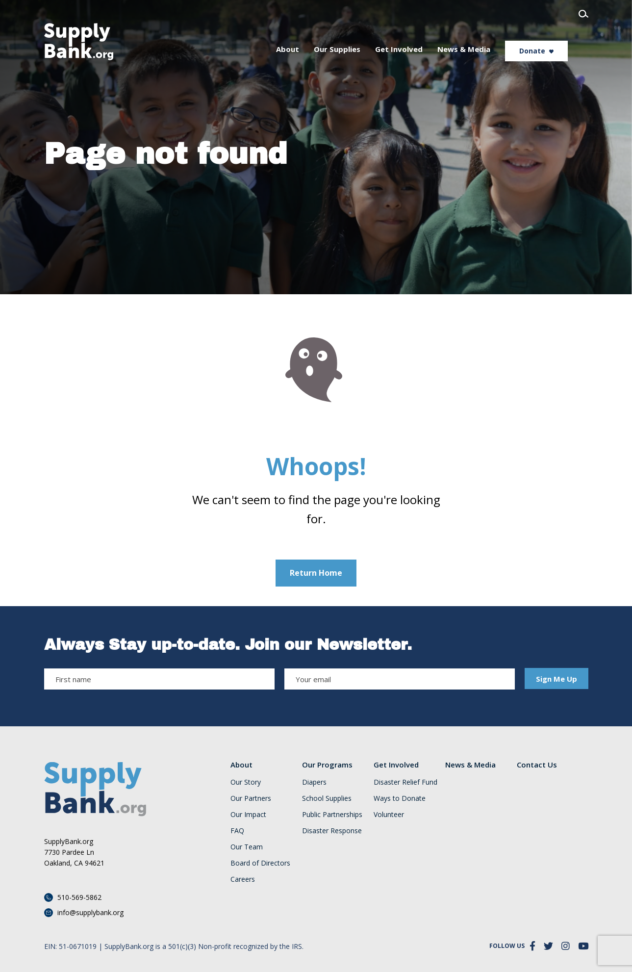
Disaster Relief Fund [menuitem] (405, 782)
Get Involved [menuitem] (419, 35)
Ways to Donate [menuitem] (400, 798)
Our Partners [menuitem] (250, 798)
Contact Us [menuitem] (537, 764)
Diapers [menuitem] (314, 782)
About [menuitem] (308, 35)
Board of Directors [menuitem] (260, 863)
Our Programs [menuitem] (327, 764)
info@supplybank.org (90, 912)
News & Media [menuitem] (484, 35)
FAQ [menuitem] (237, 830)
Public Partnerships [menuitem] (332, 814)
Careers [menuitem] (242, 879)
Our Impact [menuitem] (248, 814)
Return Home (316, 572)
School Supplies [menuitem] (327, 798)
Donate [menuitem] (553, 37)
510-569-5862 (79, 897)
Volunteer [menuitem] (389, 814)
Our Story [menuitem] (245, 782)
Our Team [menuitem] (246, 847)
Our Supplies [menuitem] (357, 35)
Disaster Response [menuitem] (332, 830)
